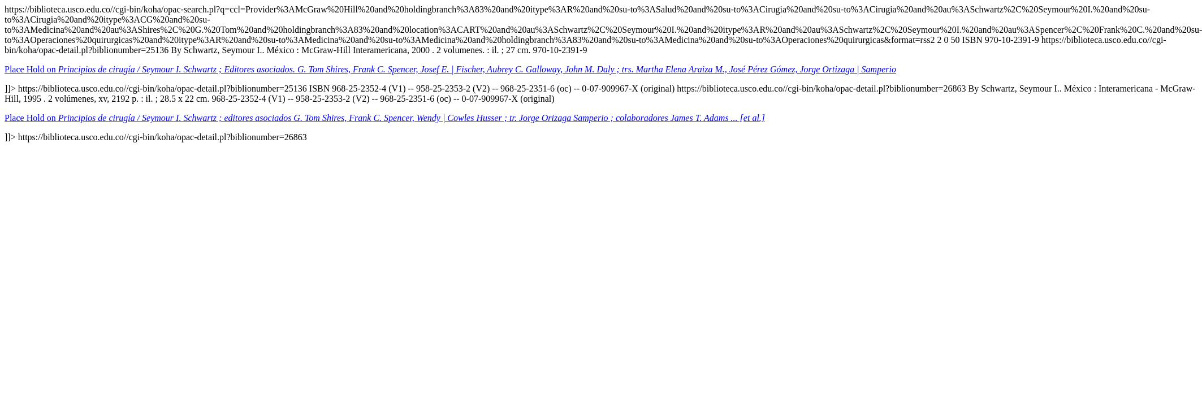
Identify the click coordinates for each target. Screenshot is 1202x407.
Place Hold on (450, 69)
